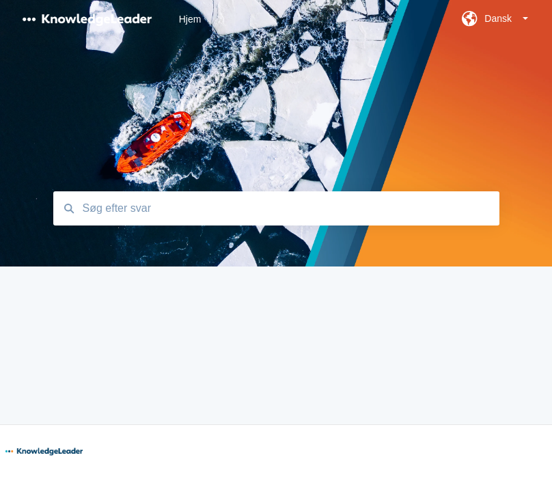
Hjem (190, 19)
